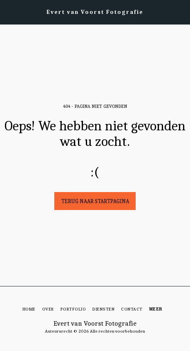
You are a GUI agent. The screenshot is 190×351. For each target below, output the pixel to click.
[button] (9, 11)
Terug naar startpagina (95, 201)
